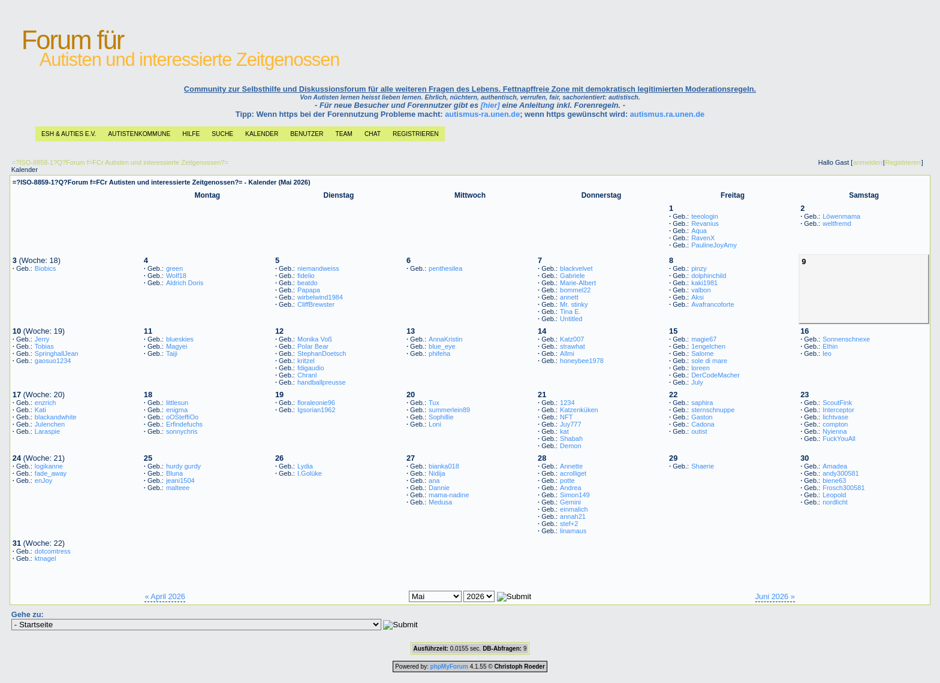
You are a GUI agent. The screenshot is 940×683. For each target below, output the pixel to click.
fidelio (306, 275)
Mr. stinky (574, 304)
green (174, 268)
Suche (222, 134)
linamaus (573, 530)
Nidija (437, 473)
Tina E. (570, 311)
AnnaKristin (445, 339)
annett (569, 297)
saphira (702, 402)
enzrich (45, 402)
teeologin (704, 216)
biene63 (834, 480)
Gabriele (572, 275)
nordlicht (835, 502)
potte (567, 480)
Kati (40, 409)
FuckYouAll (838, 438)
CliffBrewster (316, 304)
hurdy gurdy (183, 466)
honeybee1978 (582, 360)
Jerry (42, 339)
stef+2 (569, 523)
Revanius (705, 223)
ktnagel (45, 558)
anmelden (867, 162)
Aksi (697, 297)
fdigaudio (310, 367)
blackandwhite (56, 417)
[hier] (490, 105)
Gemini (570, 502)
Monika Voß (314, 339)
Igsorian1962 (316, 409)
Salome (702, 353)
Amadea (834, 466)
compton (835, 424)
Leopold (834, 494)
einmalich (574, 509)
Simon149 (575, 494)
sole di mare (709, 360)
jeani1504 (180, 480)
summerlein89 (449, 409)
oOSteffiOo (182, 417)
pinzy (699, 268)
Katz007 (572, 339)
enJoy (43, 480)
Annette (571, 466)
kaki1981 (704, 282)
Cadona (703, 424)
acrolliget (573, 473)
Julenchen (50, 424)
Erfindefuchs (184, 424)
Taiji (171, 353)
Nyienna (834, 431)
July (697, 382)
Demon (570, 445)
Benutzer (306, 134)
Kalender (261, 134)
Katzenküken (579, 409)
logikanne (49, 466)
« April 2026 (164, 596)
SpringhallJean (57, 353)
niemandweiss (318, 268)
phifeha (439, 353)
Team (343, 134)
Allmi (567, 353)
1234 (567, 402)
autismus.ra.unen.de (667, 114)
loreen (700, 367)
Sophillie (441, 417)
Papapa (308, 290)
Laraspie (47, 431)
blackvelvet (576, 268)
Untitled (571, 318)
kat (564, 431)
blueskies (180, 339)
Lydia (305, 466)
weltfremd (836, 223)
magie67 (703, 339)
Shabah (571, 438)
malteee (177, 487)
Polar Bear (313, 346)
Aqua (699, 230)
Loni (435, 424)
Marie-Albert (578, 282)
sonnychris (182, 431)
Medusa (440, 502)
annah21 (573, 516)
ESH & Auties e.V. (68, 134)
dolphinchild (708, 275)
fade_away (51, 473)
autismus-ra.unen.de (482, 114)
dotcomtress (53, 551)
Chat (372, 134)
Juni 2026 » (775, 596)
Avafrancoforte (712, 304)
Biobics (45, 268)
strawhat (572, 346)
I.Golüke (309, 473)
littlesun (177, 402)
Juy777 (570, 424)
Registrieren (416, 134)
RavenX (703, 237)
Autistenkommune (139, 134)
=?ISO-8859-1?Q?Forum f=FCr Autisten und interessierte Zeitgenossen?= (120, 162)
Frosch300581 (843, 487)
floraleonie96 (316, 402)
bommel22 (575, 290)
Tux (434, 402)
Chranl (307, 375)
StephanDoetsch (321, 353)
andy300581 (840, 473)
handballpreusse (321, 382)
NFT (566, 417)
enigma (177, 409)
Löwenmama (841, 216)
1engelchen (708, 346)
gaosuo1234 (53, 360)
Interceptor (838, 409)
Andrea (570, 487)
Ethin (829, 346)
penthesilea (445, 268)
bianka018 (444, 466)
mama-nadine (449, 494)
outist (699, 431)
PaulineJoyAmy (714, 245)
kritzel (306, 360)
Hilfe (191, 134)
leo (826, 353)
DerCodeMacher (715, 375)
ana (434, 480)
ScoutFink (837, 402)
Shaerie (702, 466)
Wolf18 (176, 275)
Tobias (44, 346)
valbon (700, 290)
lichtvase (835, 417)
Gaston (701, 417)
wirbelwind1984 (320, 297)
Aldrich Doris (184, 282)
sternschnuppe (712, 409)
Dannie (439, 487)
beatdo (307, 282)
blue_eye (442, 346)
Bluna (174, 473)
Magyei (176, 346)
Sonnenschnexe (846, 339)
